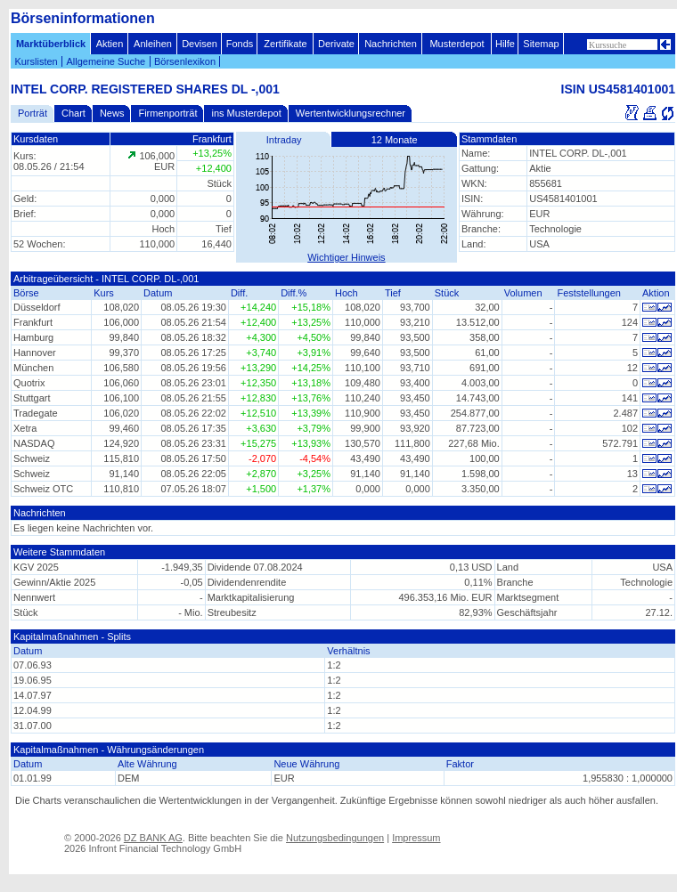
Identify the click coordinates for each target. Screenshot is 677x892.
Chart (73, 113)
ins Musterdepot (246, 113)
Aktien (110, 43)
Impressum (416, 837)
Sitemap (541, 43)
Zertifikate (285, 43)
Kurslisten (35, 61)
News (112, 113)
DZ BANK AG (153, 837)
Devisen (199, 43)
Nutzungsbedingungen (335, 837)
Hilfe (505, 43)
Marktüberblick (51, 43)
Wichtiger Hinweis (346, 257)
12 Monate (394, 139)
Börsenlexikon (185, 61)
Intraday (284, 139)
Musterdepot (456, 43)
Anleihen (153, 43)
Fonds (240, 43)
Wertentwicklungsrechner (350, 113)
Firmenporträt (167, 113)
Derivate (336, 43)
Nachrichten (390, 43)
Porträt (32, 113)
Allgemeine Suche (105, 61)
